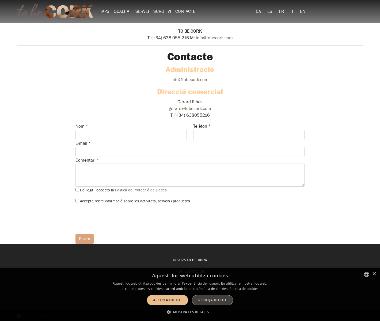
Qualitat (122, 11)
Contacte (185, 11)
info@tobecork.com (214, 38)
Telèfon (202, 126)
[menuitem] (258, 11)
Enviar (84, 239)
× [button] (374, 274)
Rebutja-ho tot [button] (212, 300)
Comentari (87, 160)
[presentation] (116, 219)
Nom (81, 126)
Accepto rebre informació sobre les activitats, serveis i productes (135, 201)
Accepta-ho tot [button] (167, 300)
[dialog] (190, 294)
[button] (190, 312)
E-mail (83, 143)
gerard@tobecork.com (190, 108)
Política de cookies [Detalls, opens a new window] (244, 288)
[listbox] (366, 274)
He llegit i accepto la (123, 190)
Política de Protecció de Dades (141, 190)
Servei (142, 11)
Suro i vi (162, 11)
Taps (104, 11)
